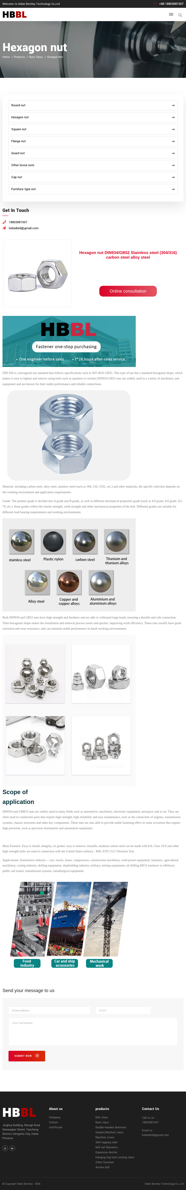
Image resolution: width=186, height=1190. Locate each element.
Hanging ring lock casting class (115, 1157)
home (6, 57)
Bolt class (102, 1117)
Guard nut (93, 153)
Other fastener (105, 1162)
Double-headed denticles (111, 1127)
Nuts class (36, 57)
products (19, 57)
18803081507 (150, 1122)
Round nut (93, 105)
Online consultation (128, 291)
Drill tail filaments (107, 1147)
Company (54, 1117)
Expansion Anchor (106, 1152)
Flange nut (93, 141)
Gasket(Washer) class (110, 1132)
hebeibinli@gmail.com (155, 1135)
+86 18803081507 (171, 4)
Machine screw (105, 1137)
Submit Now (26, 1056)
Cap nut (93, 177)
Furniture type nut (93, 189)
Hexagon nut (55, 57)
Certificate (55, 1127)
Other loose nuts (93, 165)
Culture (53, 1122)
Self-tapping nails (107, 1142)
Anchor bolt (103, 1167)
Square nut (93, 129)
